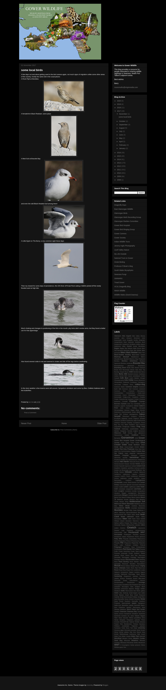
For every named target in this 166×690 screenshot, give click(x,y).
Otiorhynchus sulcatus (133, 525)
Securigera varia (127, 586)
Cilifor (126, 380)
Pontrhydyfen (118, 549)
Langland (142, 474)
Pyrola (131, 553)
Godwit (127, 435)
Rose (124, 570)
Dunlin (143, 412)
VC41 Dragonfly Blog (122, 287)
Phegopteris (122, 541)
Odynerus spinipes (139, 521)
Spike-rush (117, 605)
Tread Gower (119, 282)
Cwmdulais (137, 403)
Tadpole (137, 615)
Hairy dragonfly (130, 453)
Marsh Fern (118, 497)
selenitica (117, 588)
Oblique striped (119, 521)
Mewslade (130, 504)
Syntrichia (142, 613)
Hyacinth (122, 466)
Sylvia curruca (118, 613)
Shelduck (117, 590)
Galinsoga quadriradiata (130, 429)
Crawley (142, 397)
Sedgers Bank (140, 586)
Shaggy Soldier (140, 588)
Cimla (131, 380)
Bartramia (127, 350)
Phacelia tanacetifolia (130, 539)
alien (123, 338)
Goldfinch (135, 435)
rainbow (116, 555)
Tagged (142, 615)
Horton (137, 464)
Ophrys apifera (119, 523)
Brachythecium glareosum (124, 365)
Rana (122, 555)
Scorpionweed (118, 582)
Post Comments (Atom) (68, 430)
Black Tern (141, 352)
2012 (119, 166)
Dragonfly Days (120, 205)
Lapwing (117, 476)
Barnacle (120, 350)
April (121, 142)
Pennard (135, 534)
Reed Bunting (124, 562)
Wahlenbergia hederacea (128, 634)
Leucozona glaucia (125, 484)
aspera (143, 344)
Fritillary (133, 426)
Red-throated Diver (132, 559)
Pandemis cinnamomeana (136, 530)
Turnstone (117, 628)
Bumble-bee (137, 372)
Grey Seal (138, 449)
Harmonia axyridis (120, 457)
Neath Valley (140, 516)
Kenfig (116, 472)
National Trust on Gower (123, 258)
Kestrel (121, 472)
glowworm (142, 433)
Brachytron (141, 365)
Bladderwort (135, 357)
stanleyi (128, 607)
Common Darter (119, 387)
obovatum (128, 521)
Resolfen (132, 564)
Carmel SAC (123, 376)
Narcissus (122, 512)
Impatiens (117, 468)
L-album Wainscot (139, 472)
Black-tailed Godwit (138, 354)
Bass (131, 350)
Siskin (116, 593)
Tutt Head (133, 628)
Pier (122, 543)
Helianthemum (132, 459)
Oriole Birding (119, 262)
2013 (119, 163)
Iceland (134, 466)
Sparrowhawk (126, 603)
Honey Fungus (140, 461)
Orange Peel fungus (130, 523)
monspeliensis (119, 508)
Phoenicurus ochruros (138, 541)
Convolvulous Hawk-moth (135, 393)
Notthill (143, 518)
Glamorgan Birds (120, 213)
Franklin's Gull (133, 424)
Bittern (123, 352)
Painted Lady (119, 530)
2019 (119, 104)
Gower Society (120, 238)
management (132, 493)
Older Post (101, 423)
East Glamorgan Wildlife (123, 209)
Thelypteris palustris (133, 620)
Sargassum (127, 576)
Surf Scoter (141, 609)
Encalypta (117, 418)
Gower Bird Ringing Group (124, 229)
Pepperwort (130, 536)
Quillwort (137, 553)
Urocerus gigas (119, 630)
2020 (119, 101)
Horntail (132, 464)
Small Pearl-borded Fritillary (128, 597)
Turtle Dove (125, 628)
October (122, 121)
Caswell (116, 378)
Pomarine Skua (129, 547)
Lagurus (134, 474)
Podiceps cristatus (131, 545)
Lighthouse (132, 487)
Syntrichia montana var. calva (124, 615)
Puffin (116, 551)
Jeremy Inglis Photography (124, 246)
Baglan (116, 348)
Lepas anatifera (133, 478)
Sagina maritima (134, 572)
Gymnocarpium (126, 451)
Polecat (142, 545)
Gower (142, 438)
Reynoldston (141, 564)
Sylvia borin (141, 611)
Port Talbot (136, 549)
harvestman (134, 457)
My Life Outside (120, 254)
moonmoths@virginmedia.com (126, 87)
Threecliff (123, 622)
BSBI (131, 372)
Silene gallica (140, 590)
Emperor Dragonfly (138, 416)
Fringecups (126, 426)
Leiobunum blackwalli (138, 476)
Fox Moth (124, 424)
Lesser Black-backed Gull (131, 482)
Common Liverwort (138, 389)
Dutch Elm (118, 414)
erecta (130, 418)
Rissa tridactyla (119, 568)
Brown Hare (134, 369)
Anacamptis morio (120, 340)
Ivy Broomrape (124, 470)
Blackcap (117, 357)
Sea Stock (142, 584)
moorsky (90, 685)
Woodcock (141, 642)
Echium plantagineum (130, 414)
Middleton (137, 503)
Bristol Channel (140, 367)
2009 (119, 176)
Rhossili (117, 566)
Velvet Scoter (141, 630)
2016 (119, 153)
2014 (119, 159)
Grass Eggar (125, 442)
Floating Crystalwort (133, 422)
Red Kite (134, 555)
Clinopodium (118, 382)
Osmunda (117, 525)
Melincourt (118, 504)
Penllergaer (127, 534)
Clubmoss (126, 382)
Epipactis (124, 418)
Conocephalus (118, 393)
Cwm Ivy (130, 403)
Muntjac (126, 510)
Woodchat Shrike (132, 642)
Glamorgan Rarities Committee (126, 221)
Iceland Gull (141, 466)
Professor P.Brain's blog (123, 266)
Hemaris (117, 461)
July (121, 131)
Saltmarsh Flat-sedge (128, 574)
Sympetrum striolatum (131, 613)
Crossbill (124, 401)
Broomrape (126, 369)
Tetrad (116, 620)
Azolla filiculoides (139, 346)
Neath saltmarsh (127, 517)
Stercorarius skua (139, 607)
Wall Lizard (141, 634)
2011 (119, 170)
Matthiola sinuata (122, 499)
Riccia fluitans (125, 566)
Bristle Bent (130, 367)
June (121, 135)
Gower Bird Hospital (122, 225)
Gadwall (117, 429)
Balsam (130, 348)
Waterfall (142, 636)
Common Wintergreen (137, 391)
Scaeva (122, 578)
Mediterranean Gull (137, 501)
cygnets (122, 406)
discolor (142, 410)
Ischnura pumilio (139, 468)
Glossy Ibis (132, 433)
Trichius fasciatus (139, 624)
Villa (131, 632)
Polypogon (118, 547)
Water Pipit (135, 636)
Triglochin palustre (138, 626)
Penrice (142, 534)
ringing (142, 566)
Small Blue (129, 595)
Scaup (125, 580)
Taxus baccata (123, 617)
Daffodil (136, 406)
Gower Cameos (120, 234)
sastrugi (135, 576)
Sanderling (118, 576)
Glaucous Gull (120, 433)
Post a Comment (30, 413)
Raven (127, 555)
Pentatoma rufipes (120, 536)
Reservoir (125, 564)
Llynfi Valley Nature (121, 250)
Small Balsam (119, 595)
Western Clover (127, 638)
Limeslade (122, 489)
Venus (116, 632)
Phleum (128, 541)
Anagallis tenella (132, 340)
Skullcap (125, 593)
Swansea (123, 611)
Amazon (129, 338)
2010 (119, 173)
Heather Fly (124, 459)
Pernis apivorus (140, 536)
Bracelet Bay (139, 363)
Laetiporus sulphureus (122, 474)
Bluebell (126, 359)
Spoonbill (137, 605)
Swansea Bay (132, 611)
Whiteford (134, 640)
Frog (138, 426)
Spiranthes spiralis (127, 605)
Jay (144, 470)
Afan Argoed (126, 336)
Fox (119, 424)
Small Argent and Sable (137, 593)
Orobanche (141, 523)
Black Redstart (132, 352)
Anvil (143, 342)
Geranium (142, 431)
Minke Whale (124, 506)
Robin (128, 568)
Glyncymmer (118, 435)
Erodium (123, 420)
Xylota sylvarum (135, 645)
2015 (119, 156)
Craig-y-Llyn (126, 397)
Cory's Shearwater (129, 395)
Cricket (136, 399)
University (141, 628)
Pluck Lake (118, 545)
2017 (119, 111)
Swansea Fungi (120, 274)
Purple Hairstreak (124, 551)
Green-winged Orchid (131, 447)
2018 (119, 108)
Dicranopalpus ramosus (121, 410)
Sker (120, 593)
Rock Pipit (134, 568)
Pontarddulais (140, 547)
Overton (122, 528)
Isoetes (116, 470)
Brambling (117, 368)
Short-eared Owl (130, 590)
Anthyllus (138, 342)
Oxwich (131, 527)
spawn (134, 603)
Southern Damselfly (131, 601)
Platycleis (142, 543)
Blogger (105, 685)
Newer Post (26, 423)
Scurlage (142, 582)
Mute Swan (133, 510)
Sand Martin (140, 574)
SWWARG (118, 278)
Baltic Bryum (137, 348)
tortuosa (142, 622)
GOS (136, 438)
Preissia (142, 549)
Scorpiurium (131, 582)
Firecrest (123, 422)
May (121, 138)
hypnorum (128, 466)
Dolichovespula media (129, 412)
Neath (138, 514)
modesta (134, 506)
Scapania (129, 578)
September (123, 125)
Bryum (127, 372)
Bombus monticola (127, 363)
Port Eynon (127, 549)
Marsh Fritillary (126, 497)
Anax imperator (129, 342)
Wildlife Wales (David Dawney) (126, 295)
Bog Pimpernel (140, 359)
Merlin (124, 504)
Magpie (124, 493)
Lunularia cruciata (131, 491)
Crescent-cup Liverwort (126, 399)
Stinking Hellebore (120, 609)
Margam (125, 495)
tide (127, 622)
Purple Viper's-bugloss (138, 551)
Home (64, 423)
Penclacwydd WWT (136, 532)
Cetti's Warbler (134, 378)
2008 (119, 180)
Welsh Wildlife (119, 291)
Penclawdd (118, 534)
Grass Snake (134, 442)
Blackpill (126, 357)
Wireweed (123, 642)
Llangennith (129, 489)
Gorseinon (127, 437)
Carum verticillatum (134, 376)
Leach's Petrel (125, 476)
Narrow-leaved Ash (120, 514)
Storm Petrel (131, 609)
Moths (127, 508)
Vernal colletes (124, 632)
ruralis (143, 570)
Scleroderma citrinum (137, 580)
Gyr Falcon (118, 453)
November (123, 114)
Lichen (126, 487)
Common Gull (126, 389)
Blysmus (132, 359)
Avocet (129, 346)
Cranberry (135, 397)
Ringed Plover (135, 566)
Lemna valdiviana (120, 478)
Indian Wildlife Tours (122, 242)
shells (123, 591)
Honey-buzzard (119, 464)
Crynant (123, 404)
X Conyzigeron (125, 645)
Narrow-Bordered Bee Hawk (135, 512)
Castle (143, 376)
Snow (143, 599)
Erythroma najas (131, 420)
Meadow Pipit (134, 499)
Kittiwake (128, 472)
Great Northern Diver (136, 445)
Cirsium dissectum (139, 380)
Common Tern (120, 391)
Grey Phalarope (128, 449)
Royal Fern (129, 570)
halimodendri (141, 453)
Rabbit (143, 553)
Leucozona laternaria (138, 484)
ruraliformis (137, 570)
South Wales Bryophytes (123, 270)
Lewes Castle (118, 487)
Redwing (142, 559)
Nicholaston (118, 518)
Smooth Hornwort (134, 599)
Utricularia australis (130, 630)
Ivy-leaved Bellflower (135, 470)
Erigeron (136, 418)
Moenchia (142, 506)
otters (143, 525)
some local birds (125, 117)
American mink (139, 338)
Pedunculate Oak (120, 532)
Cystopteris (129, 406)
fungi (143, 426)
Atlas (123, 346)
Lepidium (128, 480)
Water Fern (117, 636)
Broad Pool (118, 369)
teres (143, 617)
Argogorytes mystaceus (121, 344)
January (122, 148)
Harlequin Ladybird (138, 455)
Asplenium (117, 346)
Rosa (120, 570)
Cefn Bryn (124, 378)
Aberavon (117, 336)
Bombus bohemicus (129, 361)
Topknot (131, 622)
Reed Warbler (134, 561)
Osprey (123, 525)
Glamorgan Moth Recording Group (127, 217)
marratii (130, 495)
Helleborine (141, 459)
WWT (117, 645)
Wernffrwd (117, 638)
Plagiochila (134, 543)
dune (138, 412)
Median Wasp (123, 501)
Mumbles (118, 510)
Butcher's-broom (133, 374)
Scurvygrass (118, 584)
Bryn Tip (142, 369)
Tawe (116, 617)
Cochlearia (133, 382)
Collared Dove (128, 384)
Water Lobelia (126, 636)
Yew (124, 647)
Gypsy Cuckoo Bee (138, 451)
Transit (116, 624)
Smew (126, 599)
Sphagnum (141, 603)
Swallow (116, 611)
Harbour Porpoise (121, 455)
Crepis (116, 399)
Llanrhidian (138, 489)
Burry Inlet (123, 374)
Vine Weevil (137, 632)
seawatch (117, 586)
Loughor (121, 491)
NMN (129, 518)
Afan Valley (136, 336)
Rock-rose (142, 568)
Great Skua (118, 447)
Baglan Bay (123, 348)
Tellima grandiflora (135, 617)
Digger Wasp (134, 410)
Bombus (116, 361)
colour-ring (140, 384)
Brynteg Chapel (119, 372)
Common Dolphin (132, 387)
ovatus (116, 528)
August (122, 128)
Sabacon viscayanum (121, 572)
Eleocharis (126, 416)
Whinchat (127, 640)
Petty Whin (118, 539)
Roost (116, 570)
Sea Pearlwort (133, 584)
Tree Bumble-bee (126, 624)
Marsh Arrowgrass (139, 495)
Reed (116, 561)
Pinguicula (127, 543)
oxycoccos (141, 528)
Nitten (125, 519)
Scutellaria (125, 584)
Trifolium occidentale (121, 626)
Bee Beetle (137, 350)
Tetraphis (122, 620)
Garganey (123, 431)
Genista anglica (132, 431)
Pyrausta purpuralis (120, 553)
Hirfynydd (132, 461)
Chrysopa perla (119, 380)
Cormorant (117, 395)
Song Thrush (118, 601)
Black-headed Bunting (122, 355)
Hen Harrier (124, 462)
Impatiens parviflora (127, 468)
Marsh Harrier (136, 497)
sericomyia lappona (127, 588)
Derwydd (142, 408)
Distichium (117, 412)
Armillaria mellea (135, 344)
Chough (142, 378)
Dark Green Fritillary (128, 408)
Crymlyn (133, 401)
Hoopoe (126, 464)
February (122, 145)
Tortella (137, 622)
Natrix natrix (131, 514)
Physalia (117, 543)
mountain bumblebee (138, 508)
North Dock (136, 518)
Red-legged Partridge (129, 557)
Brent (124, 368)
